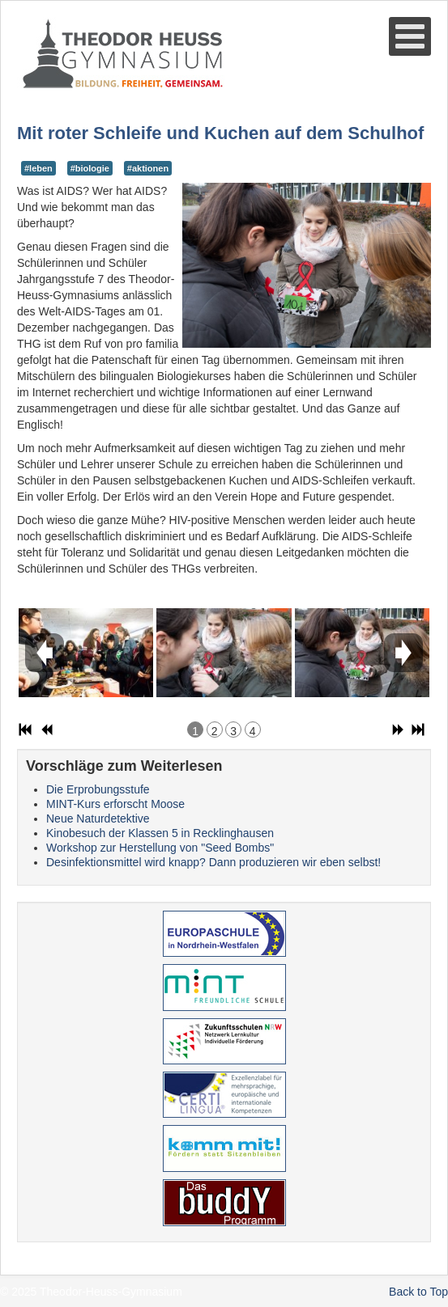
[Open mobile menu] (410, 36)
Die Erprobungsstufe (98, 789)
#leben (38, 168)
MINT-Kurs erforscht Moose (115, 803)
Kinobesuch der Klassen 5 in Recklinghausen (160, 833)
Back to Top (418, 1291)
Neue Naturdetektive (98, 818)
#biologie (89, 168)
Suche (17, 90)
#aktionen (148, 168)
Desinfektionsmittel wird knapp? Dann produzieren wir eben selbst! (213, 862)
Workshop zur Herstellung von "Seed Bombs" (160, 847)
